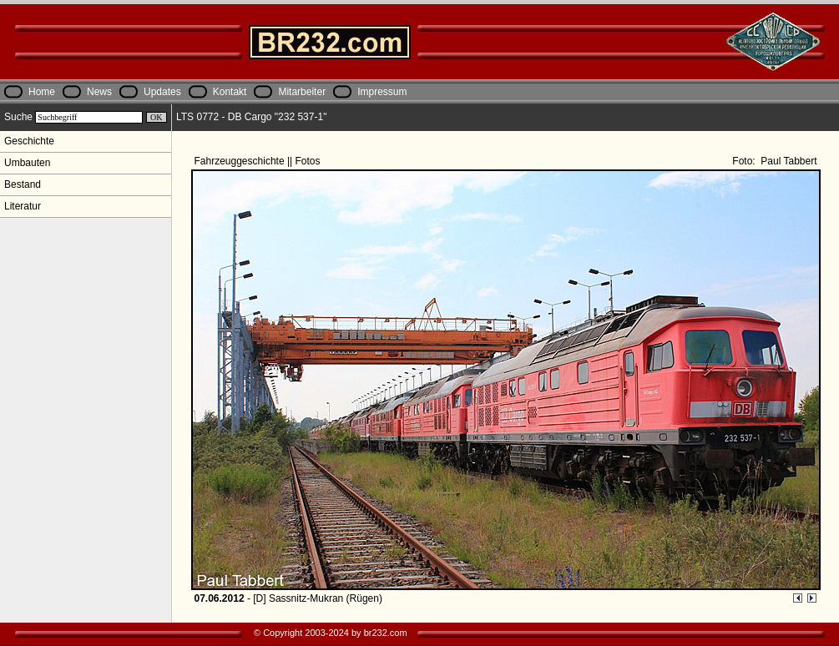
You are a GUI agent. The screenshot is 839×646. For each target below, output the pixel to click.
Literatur (22, 206)
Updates (162, 92)
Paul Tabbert (787, 161)
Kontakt (230, 92)
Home (41, 92)
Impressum (382, 92)
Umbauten (27, 163)
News (99, 92)
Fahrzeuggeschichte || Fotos (259, 161)
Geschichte (29, 141)
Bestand (22, 184)
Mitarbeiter (302, 92)
